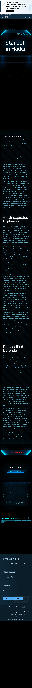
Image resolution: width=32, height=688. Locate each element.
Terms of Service (21, 614)
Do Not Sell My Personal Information (16, 619)
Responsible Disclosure (23, 616)
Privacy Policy (13, 614)
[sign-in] (29, 17)
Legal (6, 614)
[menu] (2, 17)
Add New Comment (24, 520)
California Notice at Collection (9, 616)
